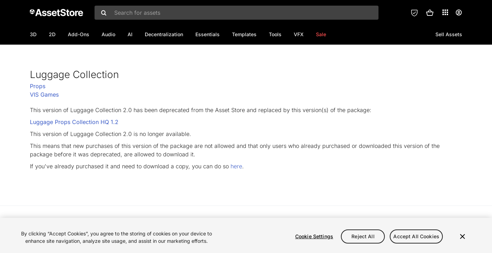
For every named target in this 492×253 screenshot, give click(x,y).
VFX (299, 34)
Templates (244, 34)
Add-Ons (78, 34)
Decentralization (164, 34)
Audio (108, 34)
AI (130, 34)
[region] (246, 235)
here (236, 189)
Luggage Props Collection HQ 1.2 (74, 144)
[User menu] (458, 12)
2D (52, 34)
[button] (430, 12)
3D (33, 34)
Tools (275, 34)
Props (37, 108)
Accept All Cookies (416, 236)
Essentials (207, 34)
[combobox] (236, 13)
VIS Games (44, 117)
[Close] (462, 236)
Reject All (362, 236)
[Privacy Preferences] (414, 12)
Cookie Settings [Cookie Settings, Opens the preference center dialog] (314, 236)
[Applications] (445, 12)
